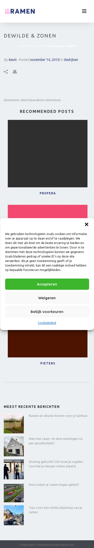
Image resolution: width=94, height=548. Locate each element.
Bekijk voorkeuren (47, 311)
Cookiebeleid (47, 322)
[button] (86, 224)
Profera (48, 193)
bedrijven (37, 46)
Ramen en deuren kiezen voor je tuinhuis (58, 415)
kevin (13, 60)
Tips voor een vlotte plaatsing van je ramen (55, 510)
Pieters (47, 363)
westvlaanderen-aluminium (41, 100)
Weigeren (47, 298)
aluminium (11, 100)
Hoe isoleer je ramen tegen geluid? (54, 484)
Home (22, 46)
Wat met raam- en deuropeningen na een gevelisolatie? (55, 441)
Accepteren (47, 284)
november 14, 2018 (44, 60)
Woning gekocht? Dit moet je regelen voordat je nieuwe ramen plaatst (56, 464)
